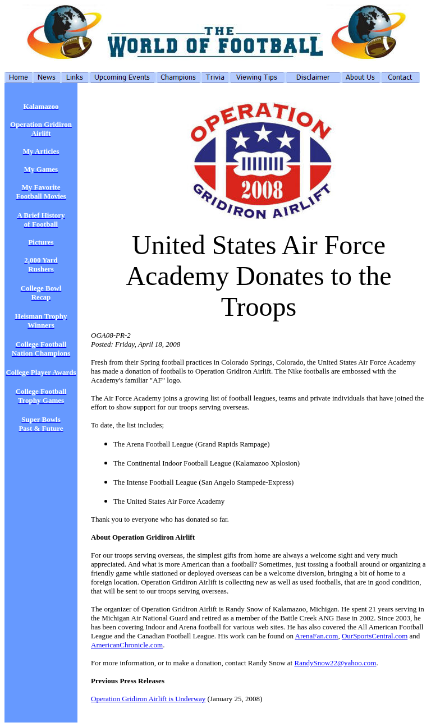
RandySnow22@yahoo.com (335, 663)
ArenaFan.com (316, 636)
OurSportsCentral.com (374, 636)
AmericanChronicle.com (127, 645)
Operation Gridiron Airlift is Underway (148, 698)
